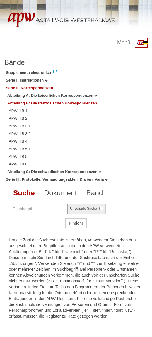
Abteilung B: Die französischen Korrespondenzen (52, 103)
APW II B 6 (18, 164)
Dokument (60, 193)
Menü (123, 42)
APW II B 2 (18, 118)
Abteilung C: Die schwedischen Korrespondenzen (54, 172)
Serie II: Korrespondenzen (29, 88)
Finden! (76, 223)
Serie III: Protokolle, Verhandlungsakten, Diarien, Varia (57, 179)
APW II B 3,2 (19, 133)
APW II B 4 (18, 141)
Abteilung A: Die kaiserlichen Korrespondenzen (52, 95)
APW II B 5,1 (19, 149)
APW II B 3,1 (19, 126)
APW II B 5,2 (19, 156)
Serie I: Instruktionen (27, 80)
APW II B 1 (18, 111)
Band (94, 193)
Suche (24, 193)
